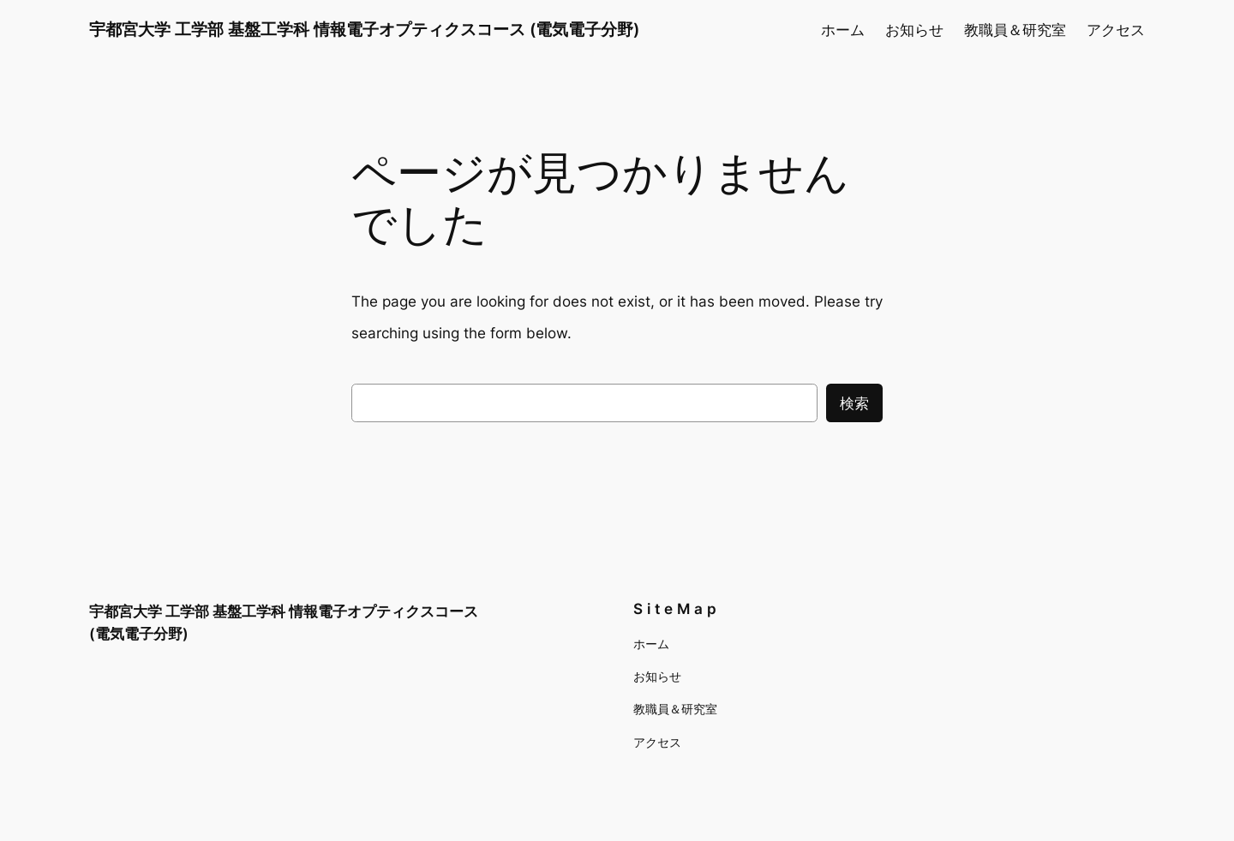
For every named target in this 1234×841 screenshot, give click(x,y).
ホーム (843, 30)
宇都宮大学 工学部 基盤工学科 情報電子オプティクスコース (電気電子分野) (364, 29)
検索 (854, 403)
